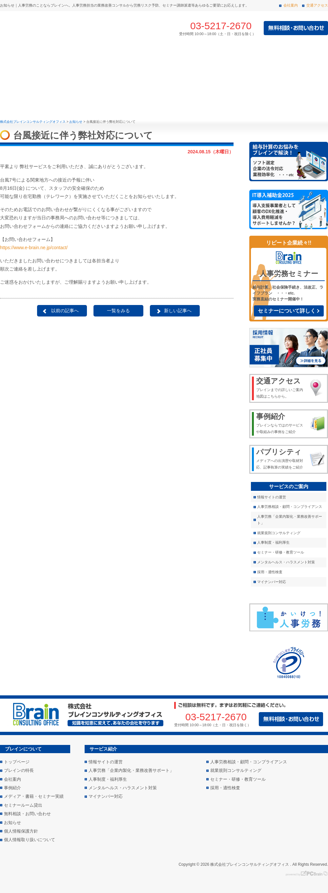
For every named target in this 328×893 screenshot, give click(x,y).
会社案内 (290, 5)
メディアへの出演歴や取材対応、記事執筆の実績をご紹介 (281, 458)
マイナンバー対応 (271, 582)
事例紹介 (158, 55)
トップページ (12, 55)
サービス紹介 (105, 55)
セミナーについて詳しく (287, 311)
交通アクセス (317, 5)
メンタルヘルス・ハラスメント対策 (286, 562)
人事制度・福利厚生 (273, 542)
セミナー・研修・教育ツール (280, 552)
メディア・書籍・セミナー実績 (283, 55)
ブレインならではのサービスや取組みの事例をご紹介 (281, 423)
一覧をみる (118, 310)
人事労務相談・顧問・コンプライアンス (289, 507)
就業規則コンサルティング (278, 533)
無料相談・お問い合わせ (27, 813)
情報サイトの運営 (271, 497)
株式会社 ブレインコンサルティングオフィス (72, 28)
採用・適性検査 (269, 572)
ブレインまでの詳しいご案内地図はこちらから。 (281, 387)
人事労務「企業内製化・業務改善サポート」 (289, 519)
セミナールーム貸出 (23, 805)
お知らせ (12, 822)
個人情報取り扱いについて (29, 839)
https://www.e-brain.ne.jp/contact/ (34, 247)
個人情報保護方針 (21, 831)
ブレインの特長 (51, 55)
